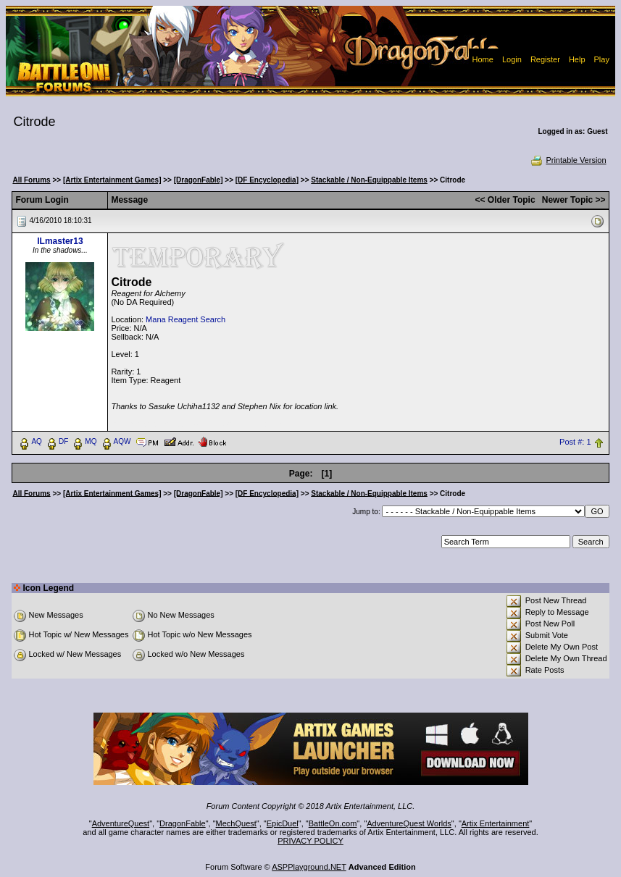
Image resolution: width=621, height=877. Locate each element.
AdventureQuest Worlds (409, 823)
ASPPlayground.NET (309, 867)
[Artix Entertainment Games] (112, 180)
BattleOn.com (333, 823)
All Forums (31, 180)
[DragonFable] (198, 180)
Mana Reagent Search (185, 319)
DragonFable (182, 823)
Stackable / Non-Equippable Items (369, 180)
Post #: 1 (575, 441)
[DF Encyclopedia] (267, 180)
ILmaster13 (60, 241)
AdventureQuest (121, 823)
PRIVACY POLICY (310, 840)
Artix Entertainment (496, 823)
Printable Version (568, 160)
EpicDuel (283, 823)
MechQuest (236, 823)
